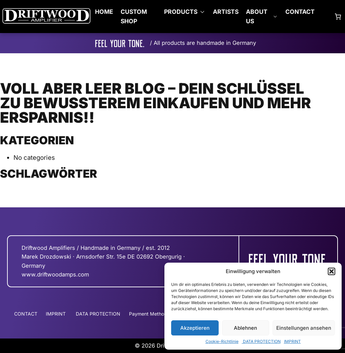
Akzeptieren (195, 328)
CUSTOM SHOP (134, 16)
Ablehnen (245, 328)
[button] (331, 271)
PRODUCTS (180, 11)
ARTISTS (226, 11)
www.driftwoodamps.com (55, 274)
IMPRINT (292, 341)
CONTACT (300, 11)
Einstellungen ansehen (303, 328)
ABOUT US (257, 16)
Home (104, 11)
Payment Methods (149, 314)
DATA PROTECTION (261, 341)
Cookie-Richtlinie (222, 341)
